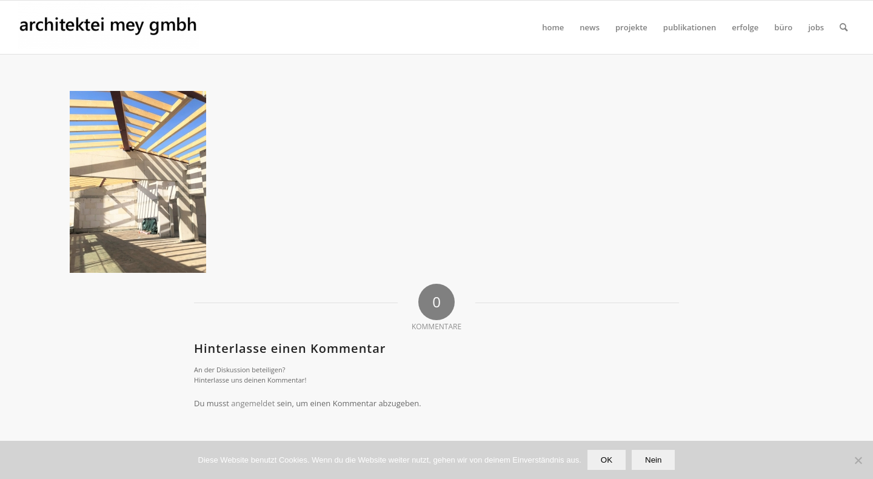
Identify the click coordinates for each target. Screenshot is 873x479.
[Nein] (858, 460)
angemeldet (253, 403)
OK (606, 459)
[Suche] (843, 27)
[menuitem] (553, 27)
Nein (653, 459)
